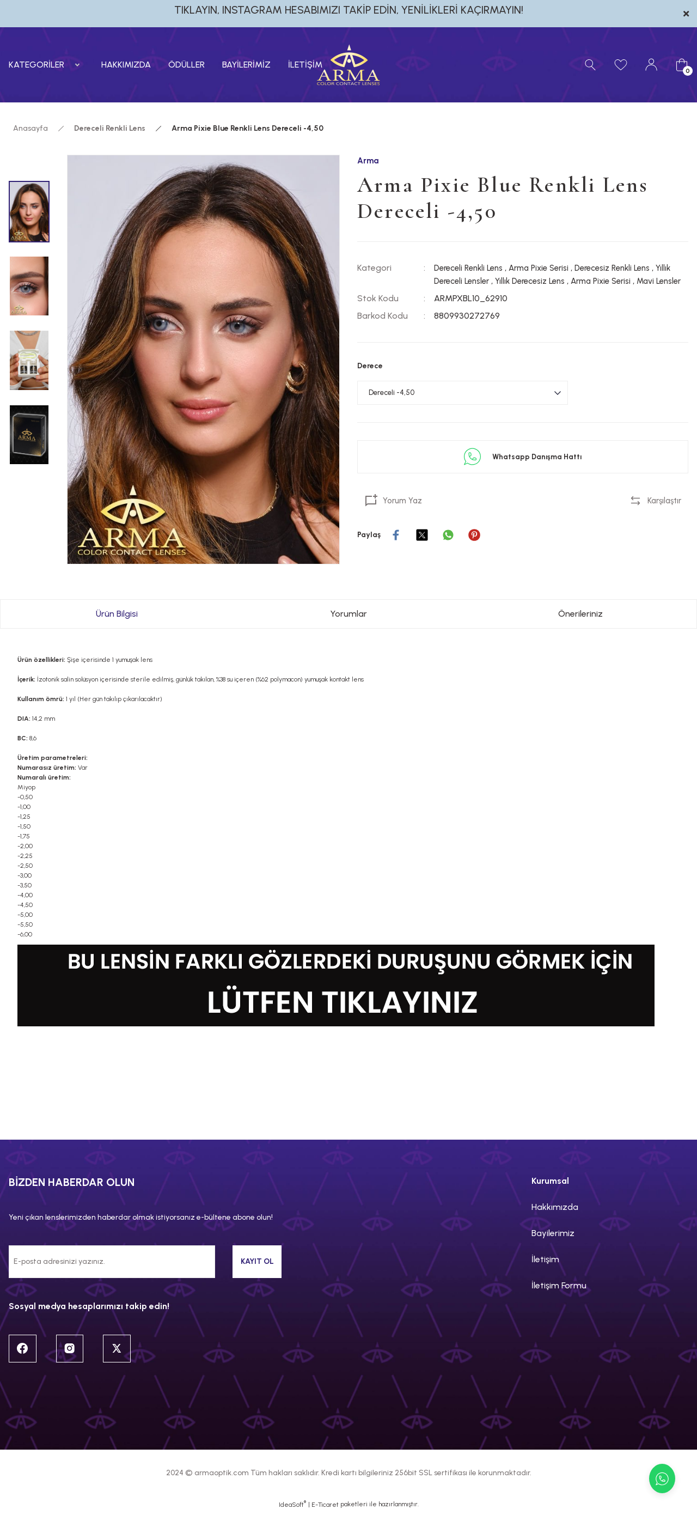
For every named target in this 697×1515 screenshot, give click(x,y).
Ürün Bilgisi (117, 614)
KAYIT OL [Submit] (257, 1261)
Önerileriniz (580, 614)
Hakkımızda (554, 1207)
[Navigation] (46, 64)
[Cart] (681, 64)
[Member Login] (651, 64)
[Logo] (348, 65)
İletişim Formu (558, 1285)
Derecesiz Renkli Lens (629, 268)
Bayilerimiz (552, 1233)
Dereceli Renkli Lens (472, 268)
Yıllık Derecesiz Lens (557, 281)
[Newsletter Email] (112, 1261)
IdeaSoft (292, 1506)
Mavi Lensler (458, 294)
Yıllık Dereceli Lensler (473, 281)
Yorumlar (348, 614)
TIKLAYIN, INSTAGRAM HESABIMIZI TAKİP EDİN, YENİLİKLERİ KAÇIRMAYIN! (348, 9)
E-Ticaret (325, 1507)
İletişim (545, 1259)
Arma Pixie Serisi (549, 268)
